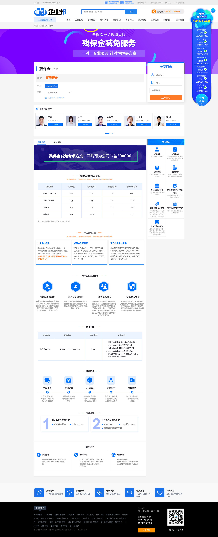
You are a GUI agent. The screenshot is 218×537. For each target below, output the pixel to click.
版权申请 (54, 526)
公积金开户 (74, 526)
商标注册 (44, 526)
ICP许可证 (42, 522)
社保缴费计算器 (112, 3)
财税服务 (92, 20)
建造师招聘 (142, 3)
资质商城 (129, 20)
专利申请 (64, 526)
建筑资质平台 (156, 3)
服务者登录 (180, 3)
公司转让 (80, 515)
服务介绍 (41, 142)
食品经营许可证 (62, 518)
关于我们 (180, 20)
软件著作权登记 (74, 522)
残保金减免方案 (51, 86)
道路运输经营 (97, 518)
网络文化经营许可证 (58, 522)
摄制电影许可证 (106, 522)
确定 (131, 12)
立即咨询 (55, 124)
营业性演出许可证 (90, 522)
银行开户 (118, 522)
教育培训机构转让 (113, 515)
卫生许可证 (75, 518)
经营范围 (155, 20)
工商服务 (79, 20)
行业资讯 (167, 20)
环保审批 (85, 518)
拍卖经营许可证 (47, 518)
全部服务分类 (46, 20)
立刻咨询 (146, 530)
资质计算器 (128, 3)
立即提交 (165, 97)
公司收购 (71, 515)
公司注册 (48, 515)
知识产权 (104, 20)
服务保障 (57, 142)
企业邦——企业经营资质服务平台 (47, 3)
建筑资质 (142, 20)
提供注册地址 (59, 515)
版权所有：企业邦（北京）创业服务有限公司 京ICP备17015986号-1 (60, 530)
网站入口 (169, 3)
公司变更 (90, 515)
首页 (69, 20)
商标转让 (117, 20)
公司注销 (99, 515)
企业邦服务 (40, 508)
